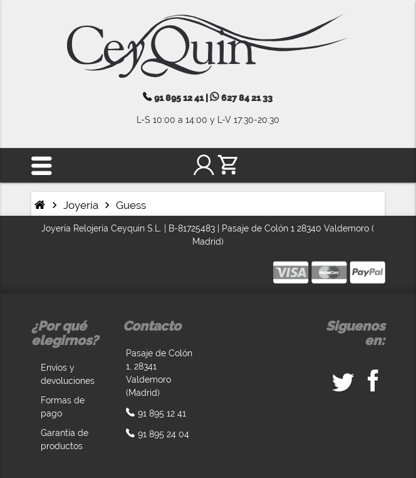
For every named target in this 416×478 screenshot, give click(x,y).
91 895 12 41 (179, 98)
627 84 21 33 (246, 98)
